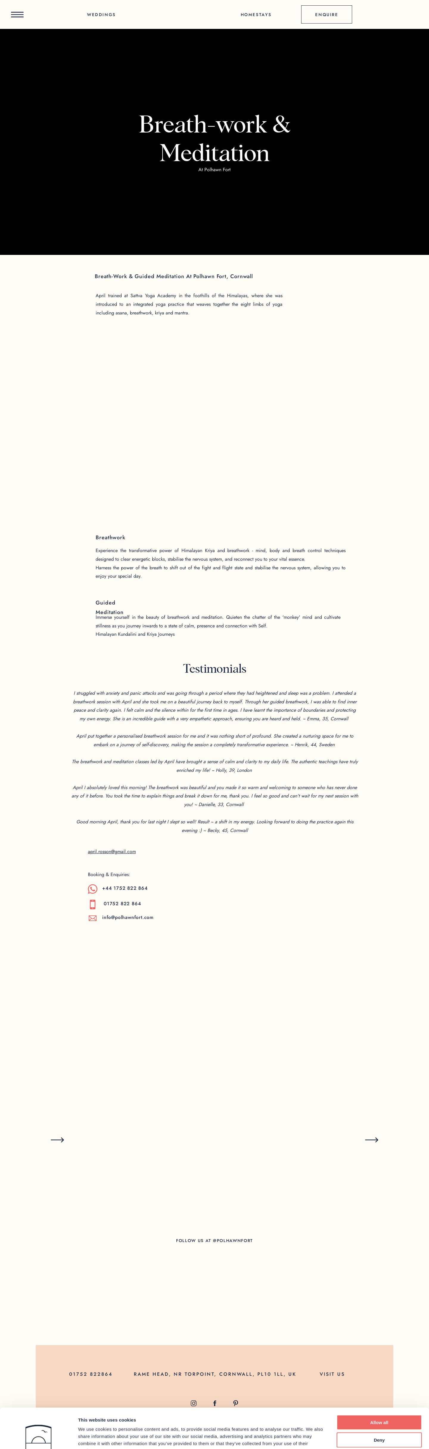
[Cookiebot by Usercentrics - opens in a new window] (39, 1437)
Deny (379, 1402)
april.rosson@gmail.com (112, 851)
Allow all (379, 1384)
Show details (313, 1437)
